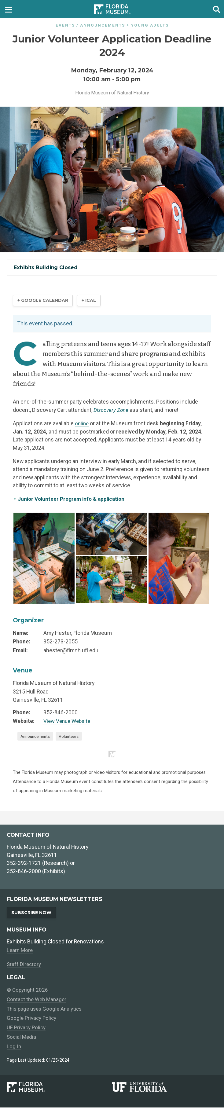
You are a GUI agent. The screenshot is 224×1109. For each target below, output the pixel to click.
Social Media (22, 1038)
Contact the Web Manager (38, 1001)
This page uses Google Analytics (46, 1010)
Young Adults (150, 25)
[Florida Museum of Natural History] (59, 1088)
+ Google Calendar (44, 301)
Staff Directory (24, 966)
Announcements (102, 25)
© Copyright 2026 (28, 991)
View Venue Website (68, 722)
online (82, 424)
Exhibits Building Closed (46, 267)
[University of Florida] (164, 1088)
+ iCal (91, 301)
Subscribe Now (32, 914)
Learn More (20, 952)
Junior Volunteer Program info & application (73, 499)
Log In (14, 1048)
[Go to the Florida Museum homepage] (112, 9)
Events (65, 25)
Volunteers (73, 736)
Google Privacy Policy (32, 1020)
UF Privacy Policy (27, 1029)
